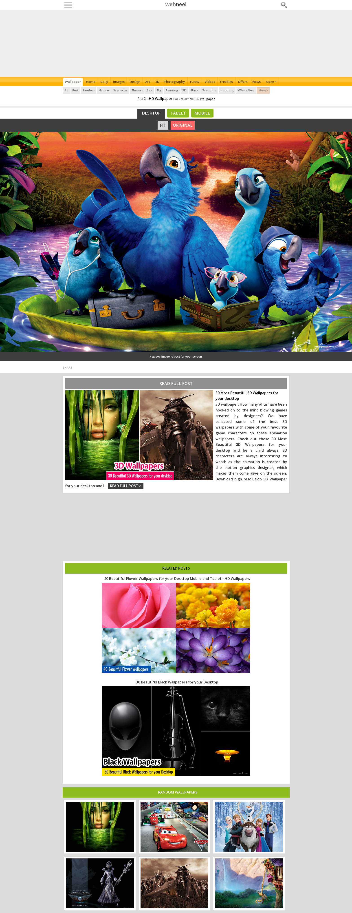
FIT (163, 125)
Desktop (151, 113)
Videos (211, 82)
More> (262, 90)
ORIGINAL (182, 125)
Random (89, 90)
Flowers (137, 90)
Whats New (245, 90)
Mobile (202, 113)
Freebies (227, 82)
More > (272, 82)
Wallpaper (73, 82)
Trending (209, 90)
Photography (175, 82)
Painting (172, 90)
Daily (104, 82)
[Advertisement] (176, 43)
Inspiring (226, 90)
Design (135, 82)
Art (148, 82)
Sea (150, 90)
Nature (104, 90)
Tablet (178, 113)
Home (90, 82)
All (66, 90)
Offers (244, 82)
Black (194, 90)
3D (158, 82)
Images (119, 82)
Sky (159, 90)
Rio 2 (141, 98)
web (176, 4)
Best (76, 90)
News (258, 82)
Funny (195, 82)
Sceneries (120, 90)
